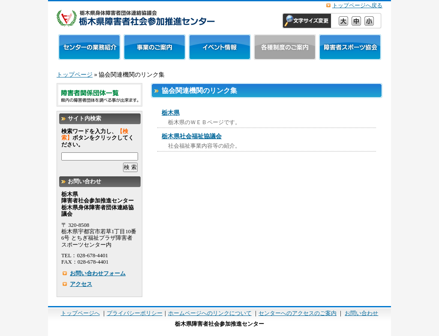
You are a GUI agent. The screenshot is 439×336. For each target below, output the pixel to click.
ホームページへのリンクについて (210, 313)
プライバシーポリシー (134, 313)
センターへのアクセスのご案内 (298, 313)
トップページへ (80, 313)
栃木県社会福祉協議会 (192, 136)
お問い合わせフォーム (98, 274)
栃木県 (171, 112)
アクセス (81, 284)
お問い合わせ (361, 313)
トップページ (75, 74)
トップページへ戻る (357, 6)
